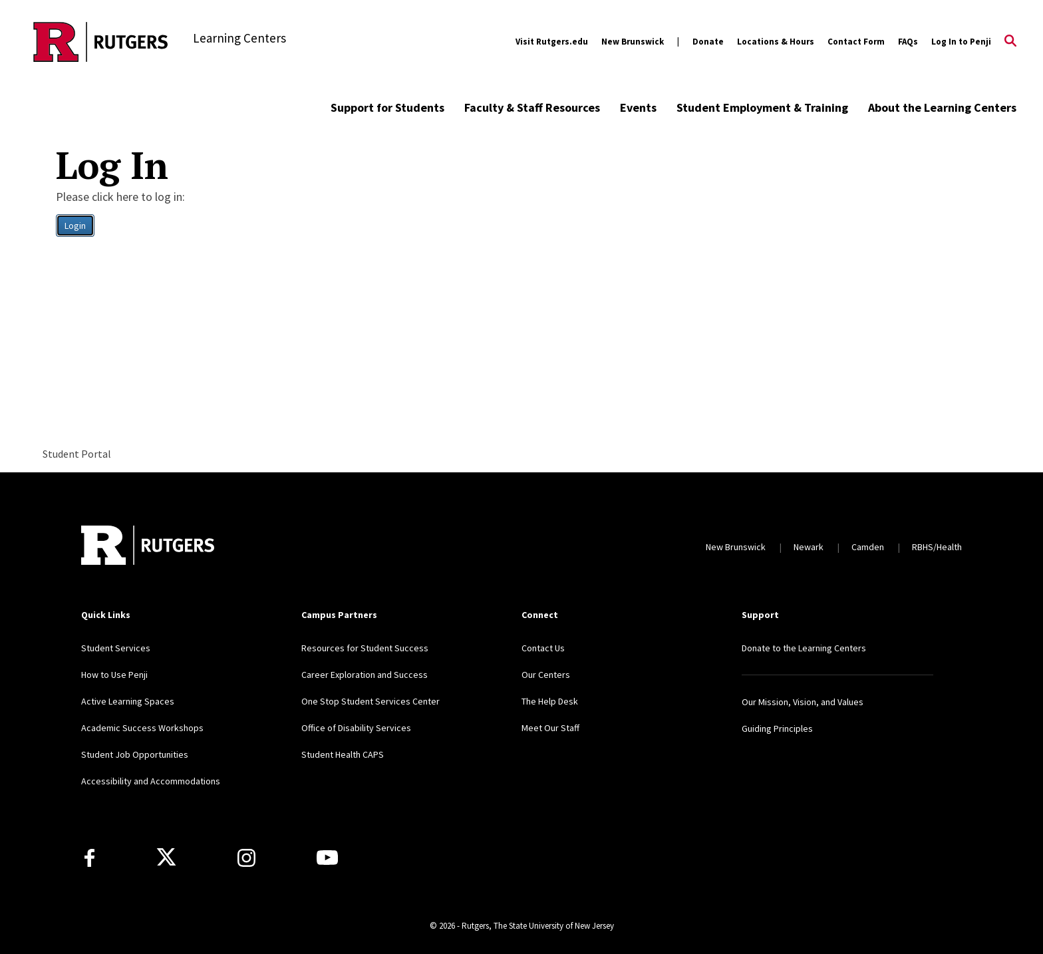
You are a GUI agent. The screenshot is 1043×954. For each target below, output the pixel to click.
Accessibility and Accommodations (150, 781)
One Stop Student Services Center (370, 701)
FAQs (908, 41)
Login (75, 226)
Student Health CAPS (342, 754)
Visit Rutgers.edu (552, 41)
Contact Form (856, 41)
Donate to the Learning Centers (804, 648)
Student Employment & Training (762, 107)
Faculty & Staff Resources (532, 107)
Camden (867, 547)
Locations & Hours (775, 41)
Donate (708, 41)
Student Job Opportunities (134, 754)
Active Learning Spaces (127, 701)
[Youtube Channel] (327, 857)
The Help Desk (550, 701)
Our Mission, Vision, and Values (802, 702)
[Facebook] (89, 858)
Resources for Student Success (364, 648)
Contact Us (543, 648)
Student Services (115, 648)
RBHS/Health (937, 547)
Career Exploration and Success (364, 675)
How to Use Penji (114, 675)
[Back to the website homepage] (101, 42)
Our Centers (546, 675)
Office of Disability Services (356, 728)
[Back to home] (147, 547)
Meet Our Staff (550, 728)
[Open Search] (1010, 42)
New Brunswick (632, 41)
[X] (166, 857)
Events (638, 107)
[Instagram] (246, 858)
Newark (808, 547)
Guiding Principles (777, 728)
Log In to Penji (961, 41)
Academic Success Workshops (142, 728)
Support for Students (387, 107)
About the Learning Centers (942, 107)
